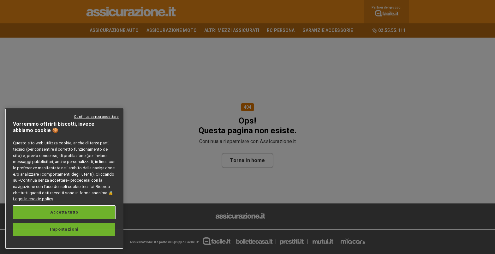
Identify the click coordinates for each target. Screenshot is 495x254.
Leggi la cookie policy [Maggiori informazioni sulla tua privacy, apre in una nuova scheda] (33, 199)
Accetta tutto (64, 212)
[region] (64, 178)
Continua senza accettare (96, 117)
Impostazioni (64, 229)
